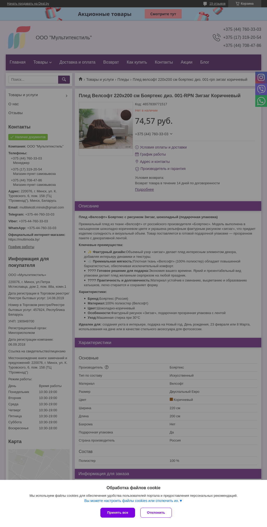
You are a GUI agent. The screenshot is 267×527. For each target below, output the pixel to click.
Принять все (117, 512)
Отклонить (156, 512)
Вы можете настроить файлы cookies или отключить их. (131, 501)
